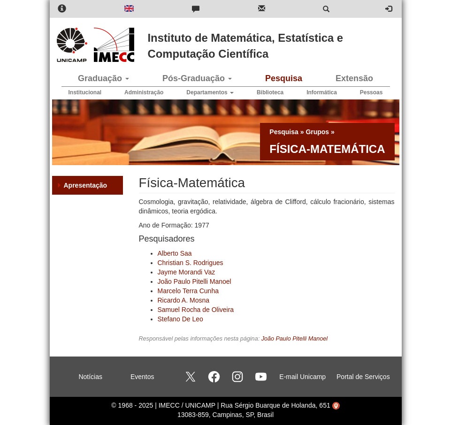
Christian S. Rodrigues (190, 262)
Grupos (317, 132)
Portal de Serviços (363, 376)
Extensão (354, 78)
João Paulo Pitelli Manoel (194, 281)
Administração (143, 92)
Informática (321, 92)
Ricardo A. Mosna (184, 300)
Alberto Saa (175, 253)
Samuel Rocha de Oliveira (196, 309)
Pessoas (371, 92)
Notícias (90, 376)
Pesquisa (283, 78)
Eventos (142, 376)
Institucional (85, 92)
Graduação (103, 78)
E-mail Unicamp (302, 376)
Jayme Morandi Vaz (186, 272)
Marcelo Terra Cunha (188, 291)
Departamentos (210, 92)
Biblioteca (270, 92)
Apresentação (85, 185)
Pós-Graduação (197, 78)
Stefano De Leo (180, 319)
